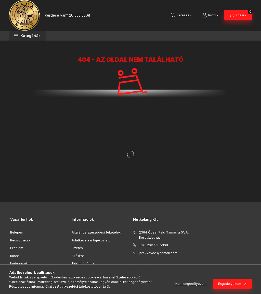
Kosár (14, 256)
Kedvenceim (20, 263)
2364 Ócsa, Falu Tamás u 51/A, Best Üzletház (164, 234)
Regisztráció (20, 240)
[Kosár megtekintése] (238, 15)
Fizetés (77, 248)
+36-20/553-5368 (153, 245)
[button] (27, 36)
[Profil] (210, 15)
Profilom (16, 248)
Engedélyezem (229, 284)
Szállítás (78, 256)
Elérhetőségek (83, 263)
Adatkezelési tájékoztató (91, 240)
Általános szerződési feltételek (96, 232)
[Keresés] (181, 15)
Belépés (16, 232)
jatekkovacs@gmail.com (158, 253)
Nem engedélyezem (190, 284)
